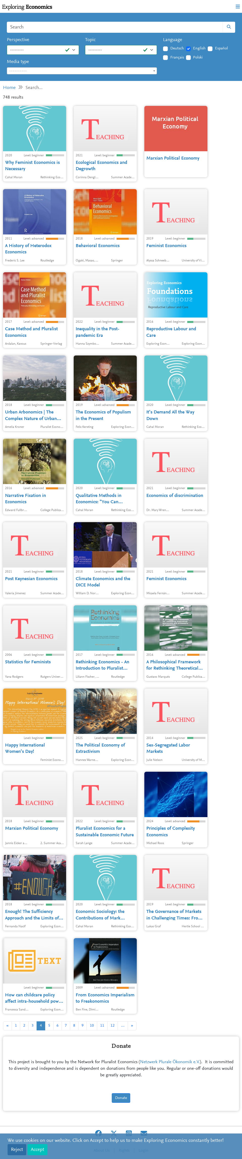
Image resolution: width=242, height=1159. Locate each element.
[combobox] (82, 70)
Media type (18, 62)
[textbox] (82, 71)
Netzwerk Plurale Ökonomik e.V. (170, 1062)
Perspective (18, 40)
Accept (37, 1149)
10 (92, 1026)
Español (221, 48)
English (199, 48)
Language (172, 40)
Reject (17, 1149)
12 (113, 1026)
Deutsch (177, 48)
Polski (198, 57)
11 (102, 1026)
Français (177, 57)
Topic (90, 40)
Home (9, 87)
